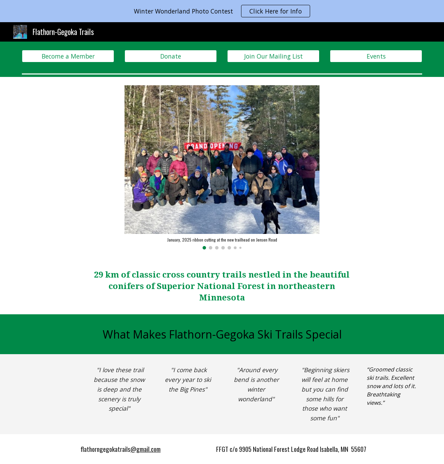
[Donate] (170, 56)
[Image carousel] (222, 167)
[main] (222, 286)
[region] (222, 11)
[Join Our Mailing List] (273, 56)
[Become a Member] (68, 56)
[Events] (376, 56)
